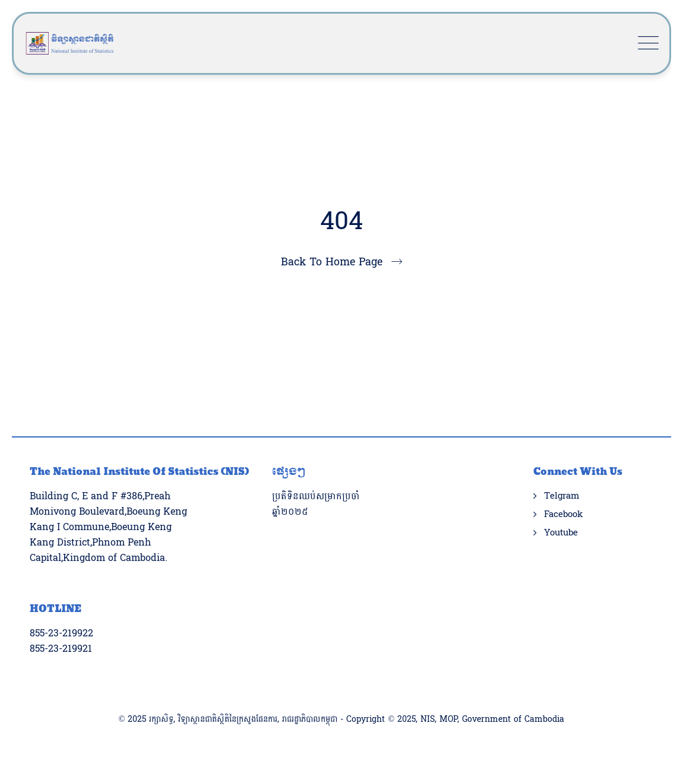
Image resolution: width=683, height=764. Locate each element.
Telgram (561, 496)
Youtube (561, 533)
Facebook (563, 514)
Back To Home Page (331, 262)
